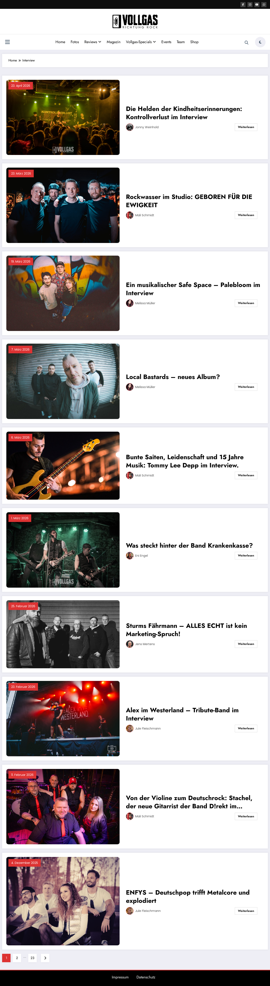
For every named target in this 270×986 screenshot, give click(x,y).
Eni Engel (141, 556)
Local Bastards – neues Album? (173, 377)
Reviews (92, 42)
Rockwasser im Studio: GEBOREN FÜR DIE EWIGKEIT (189, 201)
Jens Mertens (145, 644)
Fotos (75, 42)
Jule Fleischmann (148, 728)
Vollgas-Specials (141, 42)
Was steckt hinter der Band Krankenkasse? (189, 545)
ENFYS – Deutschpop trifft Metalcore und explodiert (188, 896)
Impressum (120, 977)
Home (60, 42)
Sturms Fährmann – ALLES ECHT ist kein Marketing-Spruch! (186, 630)
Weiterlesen (246, 127)
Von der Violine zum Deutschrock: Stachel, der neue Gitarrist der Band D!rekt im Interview (189, 802)
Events (166, 42)
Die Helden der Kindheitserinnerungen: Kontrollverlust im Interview (184, 113)
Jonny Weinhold (147, 127)
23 (32, 957)
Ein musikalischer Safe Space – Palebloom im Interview (193, 289)
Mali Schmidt (144, 215)
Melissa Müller (145, 303)
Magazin (113, 42)
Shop (194, 42)
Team (181, 42)
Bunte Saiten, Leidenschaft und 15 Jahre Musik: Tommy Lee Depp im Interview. (185, 461)
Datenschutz (145, 977)
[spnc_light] (260, 42)
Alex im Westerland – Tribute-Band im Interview (182, 714)
